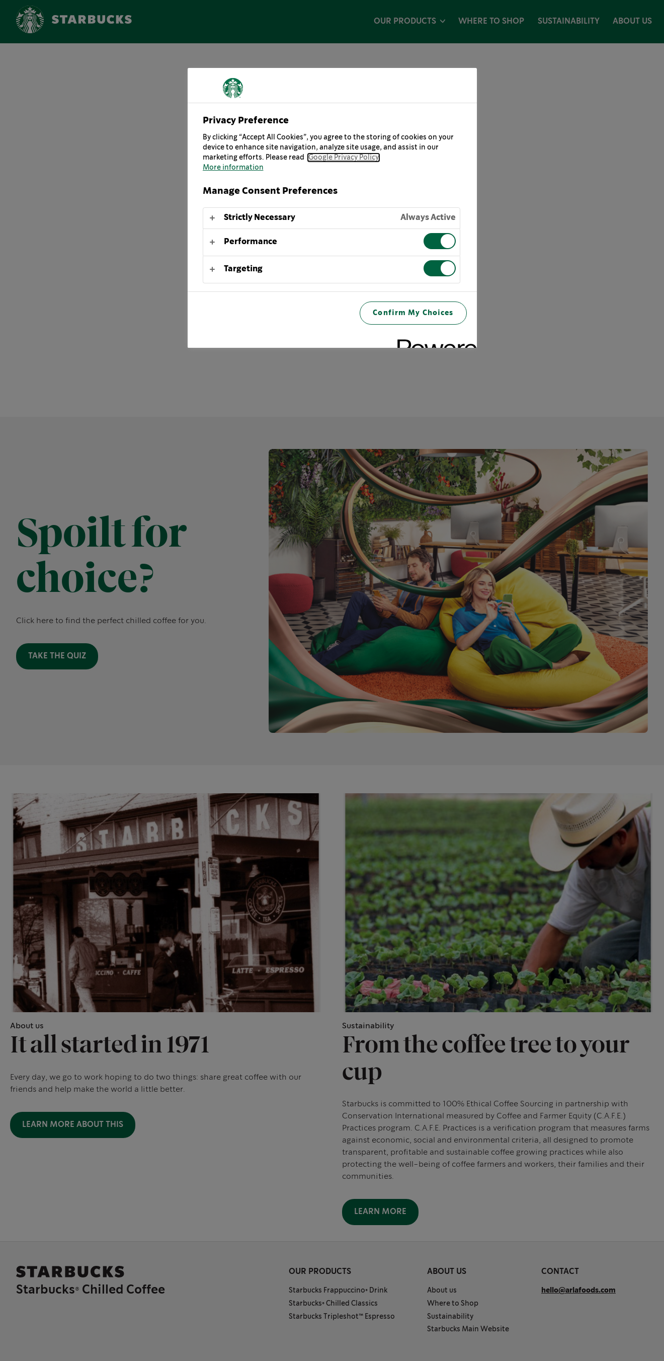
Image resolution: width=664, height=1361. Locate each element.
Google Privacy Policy (343, 157)
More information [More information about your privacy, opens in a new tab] (233, 167)
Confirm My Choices (413, 313)
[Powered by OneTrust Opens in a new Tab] (433, 341)
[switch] (440, 241)
